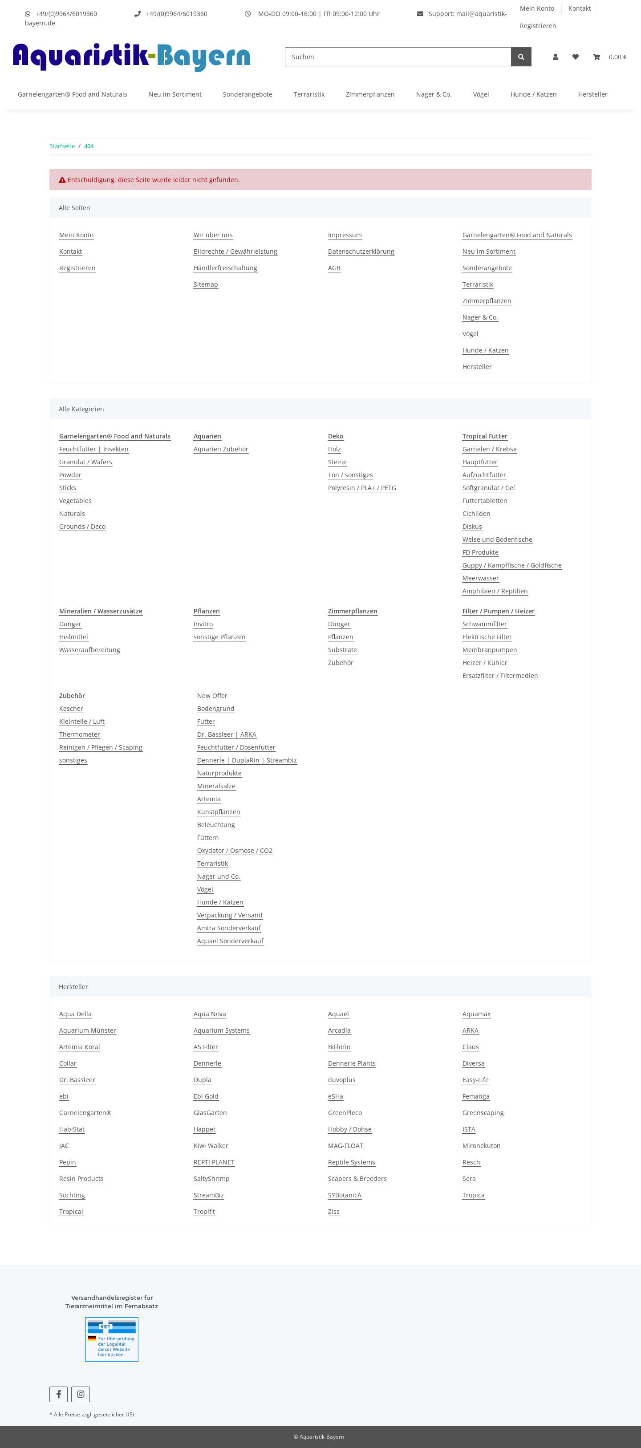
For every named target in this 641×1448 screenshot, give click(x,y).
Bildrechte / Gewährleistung (235, 251)
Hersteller (593, 94)
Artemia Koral (79, 1046)
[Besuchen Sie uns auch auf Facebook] (58, 1394)
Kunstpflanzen (218, 811)
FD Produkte (480, 552)
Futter (206, 721)
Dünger (70, 624)
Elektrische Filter (487, 637)
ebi (64, 1096)
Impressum (345, 235)
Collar (68, 1063)
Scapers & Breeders (357, 1178)
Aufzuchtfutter (484, 474)
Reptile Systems (351, 1162)
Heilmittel (73, 637)
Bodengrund (216, 708)
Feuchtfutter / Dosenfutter (236, 747)
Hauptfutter (480, 462)
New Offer (212, 695)
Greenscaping (483, 1112)
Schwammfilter (484, 624)
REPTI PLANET (214, 1162)
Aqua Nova (210, 1014)
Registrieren (538, 25)
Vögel (481, 94)
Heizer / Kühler (484, 662)
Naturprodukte (219, 773)
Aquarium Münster (87, 1030)
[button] (555, 56)
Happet (204, 1129)
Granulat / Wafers (85, 462)
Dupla (202, 1079)
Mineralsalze (216, 786)
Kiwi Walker (211, 1145)
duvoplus (342, 1079)
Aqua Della (75, 1014)
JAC (64, 1145)
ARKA (470, 1030)
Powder (70, 474)
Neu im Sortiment (175, 94)
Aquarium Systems (222, 1030)
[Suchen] (398, 56)
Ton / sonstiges (350, 474)
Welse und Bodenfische (497, 539)
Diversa (473, 1063)
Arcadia (339, 1030)
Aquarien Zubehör (221, 449)
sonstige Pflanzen (220, 637)
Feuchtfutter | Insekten (94, 449)
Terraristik (309, 94)
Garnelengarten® (85, 1112)
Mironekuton (481, 1145)
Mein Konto (537, 8)
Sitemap (206, 284)
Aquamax (476, 1014)
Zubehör (340, 662)
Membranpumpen (489, 649)
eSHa (335, 1096)
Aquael (338, 1014)
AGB (334, 268)
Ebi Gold (206, 1096)
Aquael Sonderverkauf (230, 941)
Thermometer (79, 734)
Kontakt (579, 8)
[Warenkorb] (610, 56)
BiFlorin (339, 1046)
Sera (469, 1178)
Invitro (203, 624)
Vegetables (75, 500)
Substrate (342, 649)
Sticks (67, 487)
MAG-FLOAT (345, 1145)
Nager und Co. (218, 876)
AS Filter (206, 1046)
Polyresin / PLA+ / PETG (362, 487)
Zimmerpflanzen (370, 94)
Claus (470, 1046)
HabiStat (72, 1129)
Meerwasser (480, 578)
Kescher (71, 708)
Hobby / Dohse (350, 1129)
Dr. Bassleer (77, 1079)
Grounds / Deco (82, 526)
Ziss (334, 1211)
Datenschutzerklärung (361, 251)
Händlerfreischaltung (225, 268)
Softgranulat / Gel (488, 487)
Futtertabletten (484, 500)
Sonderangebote (247, 94)
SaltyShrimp (212, 1178)
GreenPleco (345, 1112)
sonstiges (73, 760)
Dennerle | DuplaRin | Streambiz (247, 760)
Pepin (67, 1162)
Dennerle (207, 1063)
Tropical (71, 1211)
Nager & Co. (434, 94)
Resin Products (81, 1178)
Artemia (209, 799)
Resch (471, 1162)
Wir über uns (213, 235)
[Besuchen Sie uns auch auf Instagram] (80, 1394)
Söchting (72, 1195)
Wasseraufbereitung (89, 649)
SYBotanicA (344, 1195)
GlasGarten (210, 1112)
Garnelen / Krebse (489, 449)
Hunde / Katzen (534, 94)
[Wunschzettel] (575, 56)
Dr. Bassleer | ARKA (226, 734)
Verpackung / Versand (230, 915)
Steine (337, 462)
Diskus (472, 526)
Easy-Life (475, 1079)
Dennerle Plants (352, 1063)
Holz (334, 449)
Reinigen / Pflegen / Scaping (100, 747)
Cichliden (476, 513)
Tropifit (204, 1211)
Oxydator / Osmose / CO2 (234, 850)
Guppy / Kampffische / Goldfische (512, 565)
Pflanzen (340, 637)
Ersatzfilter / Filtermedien (500, 675)
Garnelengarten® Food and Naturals (72, 94)
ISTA (468, 1129)
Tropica (473, 1195)
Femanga (476, 1096)
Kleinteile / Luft (82, 721)
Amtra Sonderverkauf (229, 928)
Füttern (208, 837)
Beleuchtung (216, 824)
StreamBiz (209, 1195)
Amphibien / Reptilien (495, 591)
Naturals (72, 513)
